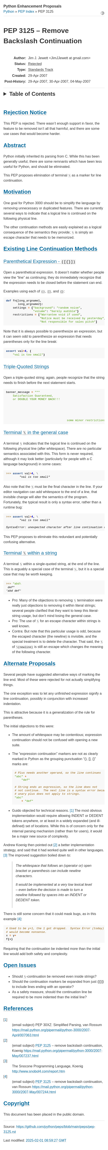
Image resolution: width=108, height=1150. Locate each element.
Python (8, 11)
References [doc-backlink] (18, 1008)
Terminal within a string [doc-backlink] (30, 553)
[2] (55, 845)
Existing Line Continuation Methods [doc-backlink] (50, 249)
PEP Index (26, 11)
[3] (5, 855)
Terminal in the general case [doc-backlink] (35, 432)
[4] (19, 919)
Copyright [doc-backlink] (16, 1103)
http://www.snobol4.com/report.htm (38, 1071)
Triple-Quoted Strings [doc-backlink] (26, 366)
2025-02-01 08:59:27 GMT (46, 1140)
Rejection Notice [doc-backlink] (25, 112)
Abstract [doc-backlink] (14, 145)
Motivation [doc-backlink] (17, 192)
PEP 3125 (43, 1045)
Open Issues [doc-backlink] (19, 965)
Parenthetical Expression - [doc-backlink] (39, 261)
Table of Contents (32, 94)
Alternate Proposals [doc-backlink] (29, 663)
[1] (72, 810)
